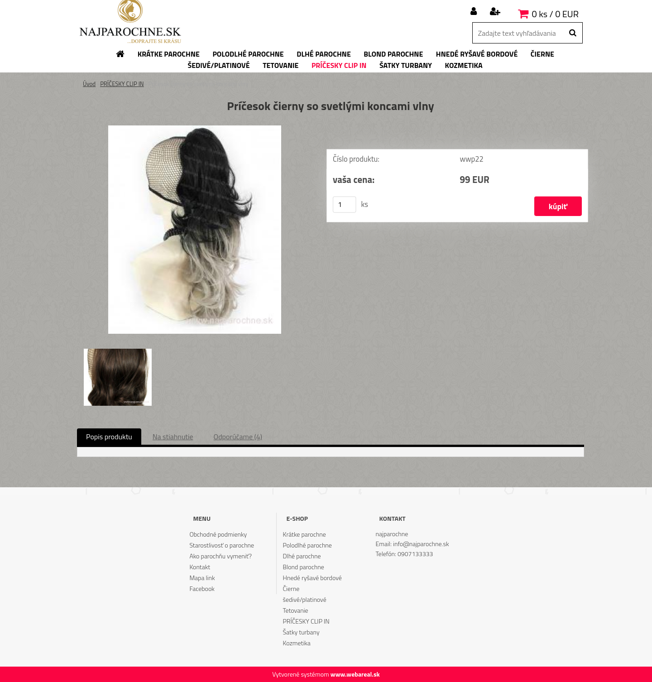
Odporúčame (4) (238, 436)
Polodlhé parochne (307, 545)
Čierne (291, 588)
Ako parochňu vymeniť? (220, 556)
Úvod (89, 83)
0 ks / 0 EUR (555, 14)
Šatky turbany (301, 632)
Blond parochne (303, 567)
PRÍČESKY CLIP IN (122, 83)
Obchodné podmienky (218, 534)
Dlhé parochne (302, 556)
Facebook (201, 588)
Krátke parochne (304, 534)
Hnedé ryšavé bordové (312, 577)
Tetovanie (295, 610)
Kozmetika (297, 643)
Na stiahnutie (173, 436)
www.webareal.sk (355, 674)
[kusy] (344, 205)
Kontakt (199, 567)
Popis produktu (109, 436)
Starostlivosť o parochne (221, 545)
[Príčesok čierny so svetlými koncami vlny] (194, 129)
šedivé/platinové (304, 599)
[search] (572, 33)
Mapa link (202, 577)
